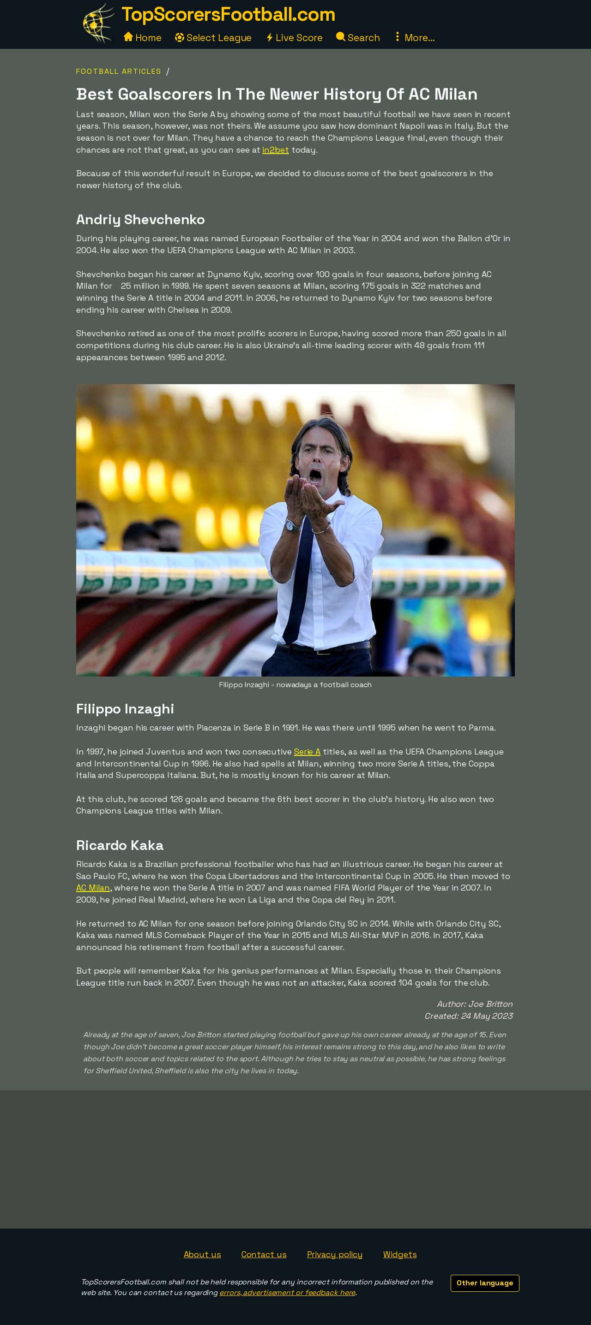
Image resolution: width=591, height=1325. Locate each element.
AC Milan (93, 887)
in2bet (275, 149)
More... (413, 37)
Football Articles (119, 71)
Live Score (294, 37)
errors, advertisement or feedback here (287, 1292)
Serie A (307, 751)
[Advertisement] (295, 1159)
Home (143, 37)
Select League (213, 37)
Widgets (399, 1254)
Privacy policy (335, 1254)
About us (202, 1254)
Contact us (264, 1254)
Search (358, 37)
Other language (485, 1283)
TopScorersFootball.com (228, 14)
